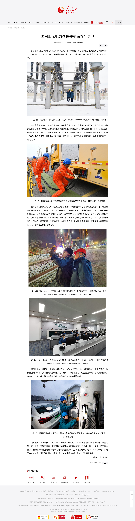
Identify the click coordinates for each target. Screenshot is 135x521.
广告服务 (58, 491)
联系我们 (112, 491)
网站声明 (89, 491)
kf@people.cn (50, 498)
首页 (9, 22)
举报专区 (87, 22)
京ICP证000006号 (94, 505)
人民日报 (31, 478)
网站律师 (97, 491)
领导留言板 (64, 478)
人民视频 (75, 478)
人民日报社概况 (24, 491)
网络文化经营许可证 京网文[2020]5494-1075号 (53, 505)
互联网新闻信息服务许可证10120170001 (41, 502)
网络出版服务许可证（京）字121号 (78, 505)
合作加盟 (66, 491)
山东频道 (16, 28)
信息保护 (104, 491)
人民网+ (42, 478)
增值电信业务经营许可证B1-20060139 (65, 502)
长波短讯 (23, 28)
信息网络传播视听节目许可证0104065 (29, 505)
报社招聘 (43, 491)
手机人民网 (53, 478)
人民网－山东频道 (77, 42)
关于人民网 (35, 491)
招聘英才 (51, 491)
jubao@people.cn (85, 495)
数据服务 (81, 491)
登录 (119, 22)
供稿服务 (74, 491)
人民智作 (87, 478)
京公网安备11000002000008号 (108, 505)
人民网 (10, 28)
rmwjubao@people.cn (93, 498)
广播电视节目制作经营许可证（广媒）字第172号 (91, 502)
